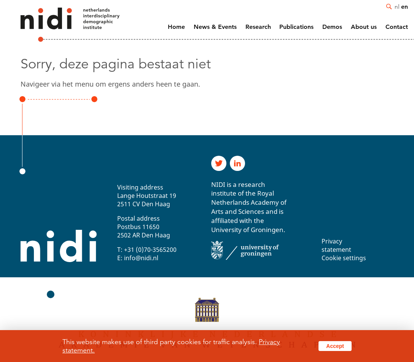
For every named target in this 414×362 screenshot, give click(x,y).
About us (364, 26)
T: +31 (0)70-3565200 (147, 249)
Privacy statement (336, 245)
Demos (332, 26)
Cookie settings (344, 258)
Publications (296, 26)
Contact (396, 26)
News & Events (215, 26)
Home (176, 26)
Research (258, 26)
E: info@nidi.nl (137, 258)
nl (397, 6)
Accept (335, 346)
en (404, 6)
